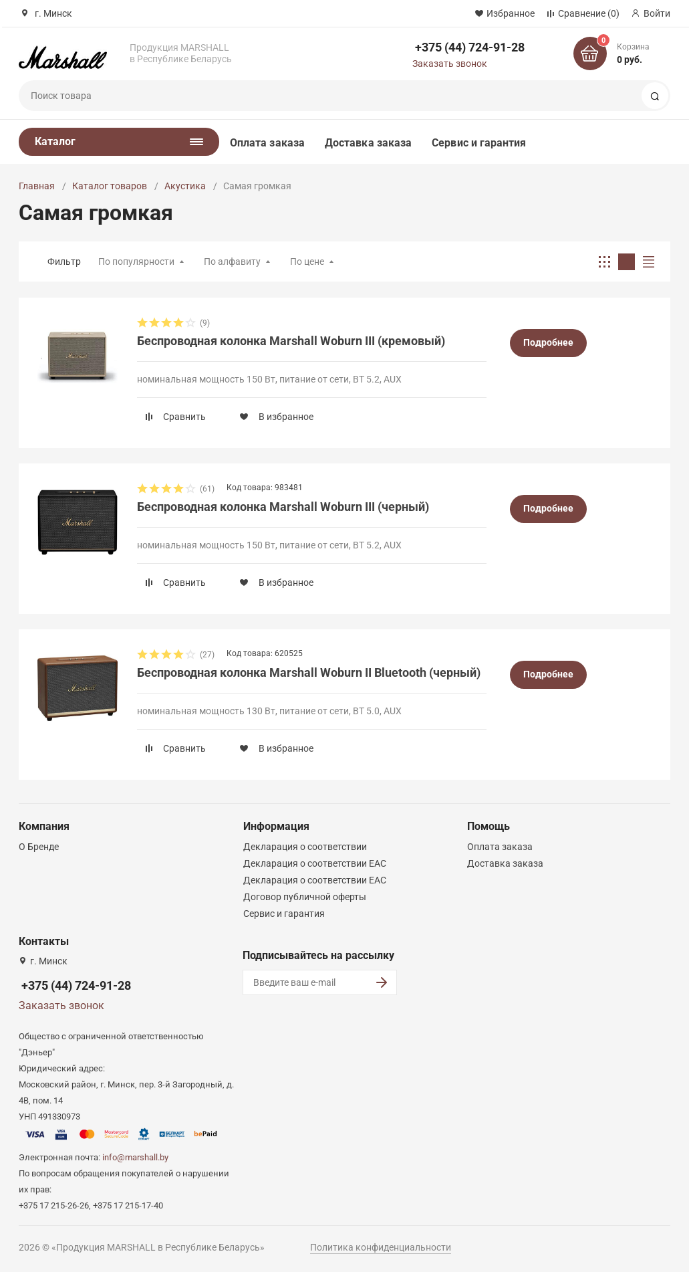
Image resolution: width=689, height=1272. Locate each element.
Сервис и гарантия (479, 142)
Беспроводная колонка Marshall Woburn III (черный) (283, 507)
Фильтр (64, 261)
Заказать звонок (449, 63)
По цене (307, 261)
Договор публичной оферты (304, 896)
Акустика (185, 186)
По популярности (136, 261)
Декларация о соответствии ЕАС (314, 863)
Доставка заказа (368, 142)
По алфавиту (232, 261)
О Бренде (39, 846)
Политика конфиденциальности (380, 1247)
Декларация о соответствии (305, 846)
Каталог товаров (109, 186)
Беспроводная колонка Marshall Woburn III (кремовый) (291, 341)
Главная (37, 186)
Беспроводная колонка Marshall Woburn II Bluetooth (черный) (308, 672)
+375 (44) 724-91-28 (470, 47)
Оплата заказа (267, 142)
